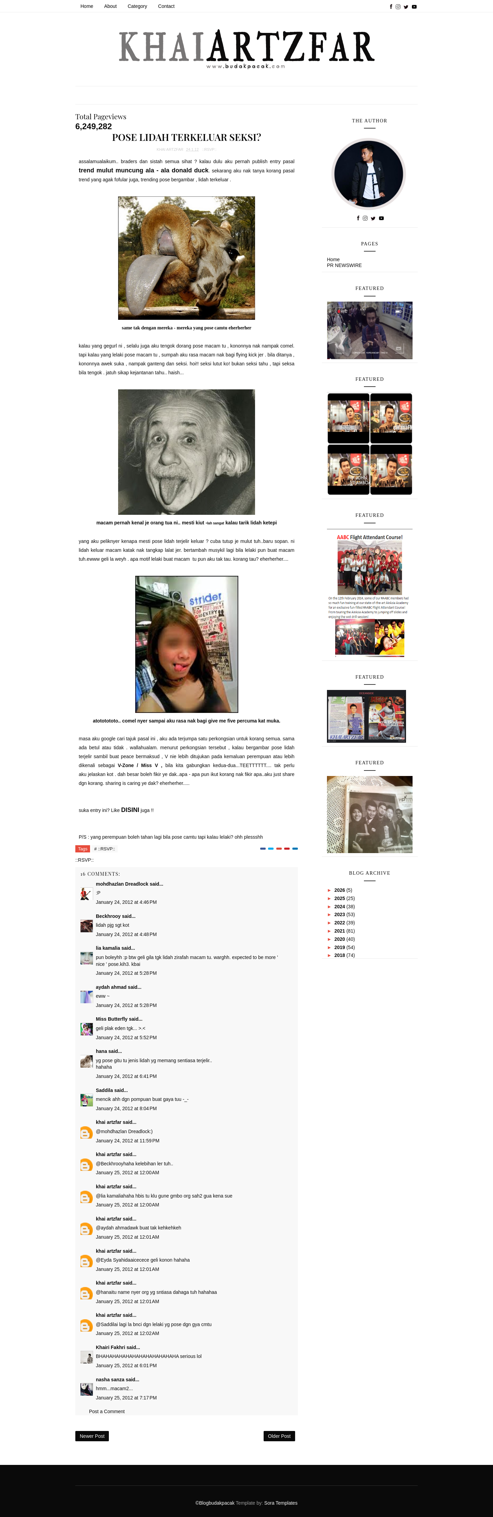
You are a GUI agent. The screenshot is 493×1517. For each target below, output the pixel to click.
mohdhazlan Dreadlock (122, 884)
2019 (340, 947)
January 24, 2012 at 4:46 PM (126, 902)
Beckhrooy (108, 916)
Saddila (104, 1090)
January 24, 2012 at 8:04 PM (126, 1108)
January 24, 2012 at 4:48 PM (126, 934)
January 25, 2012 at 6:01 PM (126, 1365)
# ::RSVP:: (104, 848)
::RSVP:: (209, 149)
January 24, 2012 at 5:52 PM (126, 1037)
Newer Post (92, 1436)
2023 (340, 914)
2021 (340, 931)
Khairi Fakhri (110, 1347)
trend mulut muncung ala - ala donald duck (143, 170)
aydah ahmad (111, 987)
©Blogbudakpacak (215, 1503)
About (110, 6)
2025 (340, 898)
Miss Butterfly (112, 1019)
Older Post (279, 1436)
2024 (340, 906)
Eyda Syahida (115, 1260)
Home (86, 6)
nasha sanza (110, 1379)
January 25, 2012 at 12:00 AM (127, 1172)
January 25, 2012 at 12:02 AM (127, 1333)
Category (137, 6)
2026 (340, 890)
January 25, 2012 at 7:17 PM (126, 1397)
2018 (340, 955)
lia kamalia (108, 948)
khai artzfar (109, 1122)
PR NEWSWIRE (344, 265)
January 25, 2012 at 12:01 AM (127, 1237)
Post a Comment (107, 1411)
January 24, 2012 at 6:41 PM (126, 1076)
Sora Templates (281, 1503)
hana (101, 1051)
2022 (340, 922)
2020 (340, 939)
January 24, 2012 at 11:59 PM (128, 1140)
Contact (166, 6)
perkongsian (222, 738)
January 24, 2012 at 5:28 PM (126, 973)
